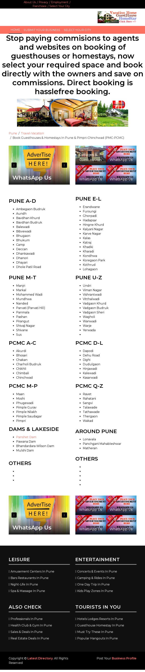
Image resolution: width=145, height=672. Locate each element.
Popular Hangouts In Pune (97, 638)
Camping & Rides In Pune (96, 578)
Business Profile (124, 658)
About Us (30, 2)
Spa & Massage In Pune (28, 591)
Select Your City (59, 6)
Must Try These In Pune (95, 632)
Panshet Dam (26, 437)
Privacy (43, 2)
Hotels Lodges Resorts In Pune (100, 619)
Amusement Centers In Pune (32, 571)
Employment (59, 2)
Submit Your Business (42, 30)
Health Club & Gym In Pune (31, 625)
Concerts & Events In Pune (97, 571)
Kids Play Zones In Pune (95, 591)
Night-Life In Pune (24, 584)
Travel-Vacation (32, 133)
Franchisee (39, 6)
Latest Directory (40, 658)
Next (64, 165)
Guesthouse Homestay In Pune (100, 625)
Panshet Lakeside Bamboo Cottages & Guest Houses (90, 150)
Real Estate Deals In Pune (30, 638)
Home (15, 30)
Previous (14, 165)
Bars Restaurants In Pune (30, 578)
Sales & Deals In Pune (27, 632)
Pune (13, 133)
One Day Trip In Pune (93, 584)
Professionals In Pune (27, 619)
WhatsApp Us (31, 177)
